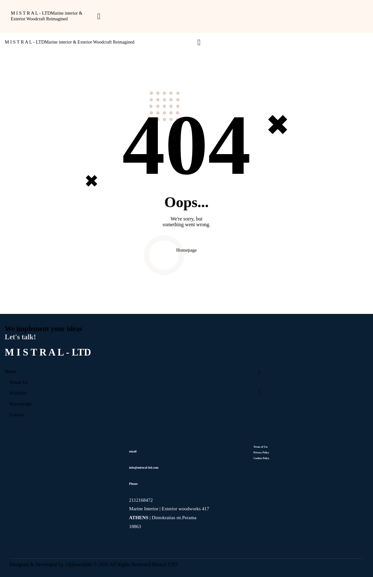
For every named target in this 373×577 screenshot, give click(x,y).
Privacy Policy (262, 452)
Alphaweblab (78, 564)
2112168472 (141, 500)
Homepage (186, 250)
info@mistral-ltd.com (143, 467)
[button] (98, 17)
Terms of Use (261, 446)
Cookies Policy (261, 458)
